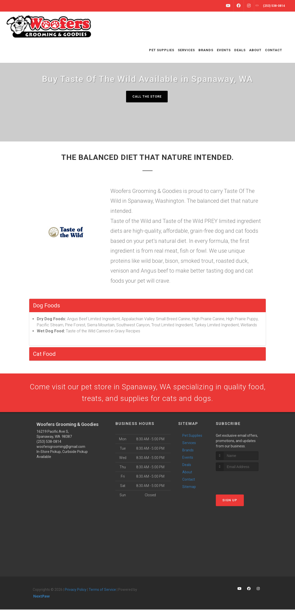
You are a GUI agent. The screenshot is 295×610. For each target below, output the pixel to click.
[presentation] (243, 481)
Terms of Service (102, 590)
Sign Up (229, 501)
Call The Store (147, 96)
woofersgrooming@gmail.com (61, 447)
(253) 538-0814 (49, 442)
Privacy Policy (75, 590)
